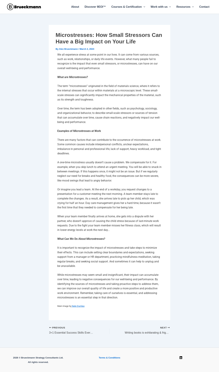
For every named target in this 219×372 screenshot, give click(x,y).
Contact (204, 6)
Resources (185, 7)
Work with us (161, 7)
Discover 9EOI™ (95, 6)
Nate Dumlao (78, 306)
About (75, 6)
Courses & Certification (128, 7)
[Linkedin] (180, 357)
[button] (143, 7)
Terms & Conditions (109, 357)
